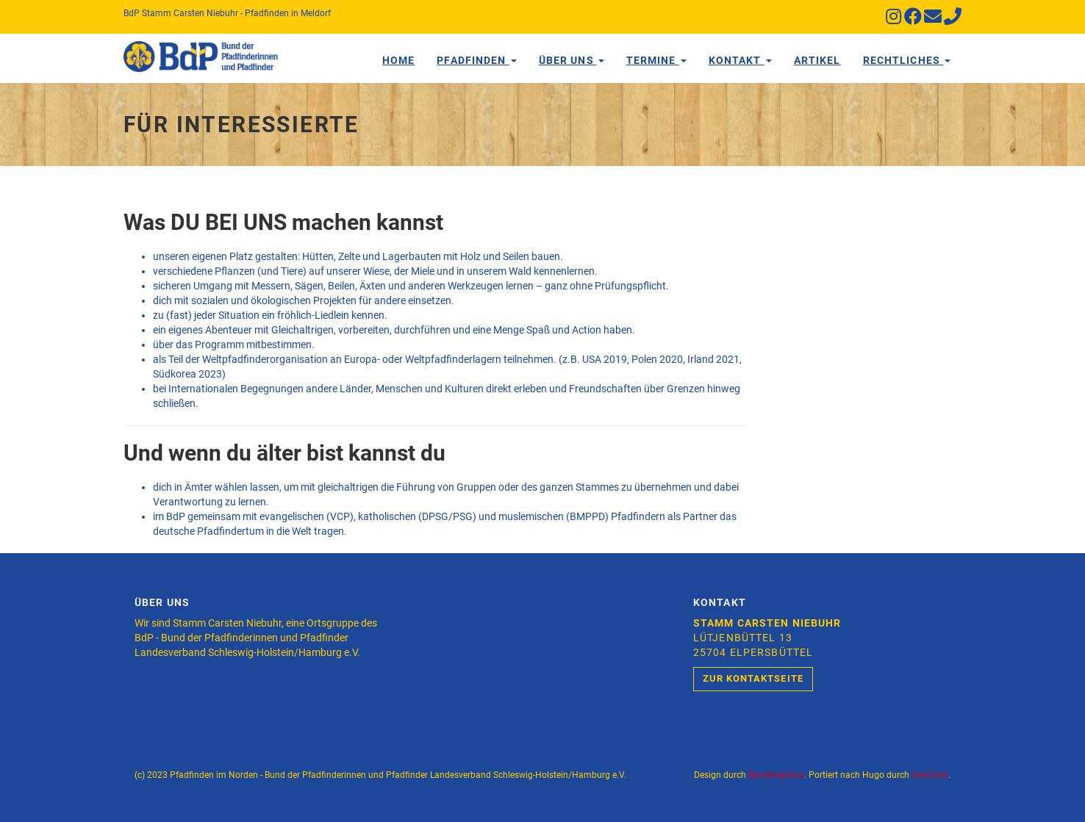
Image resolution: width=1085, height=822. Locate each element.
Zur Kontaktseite (753, 678)
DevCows (930, 775)
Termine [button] (656, 60)
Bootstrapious (776, 775)
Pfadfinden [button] (476, 60)
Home (398, 60)
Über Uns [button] (571, 60)
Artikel (817, 60)
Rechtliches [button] (906, 60)
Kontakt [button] (740, 60)
